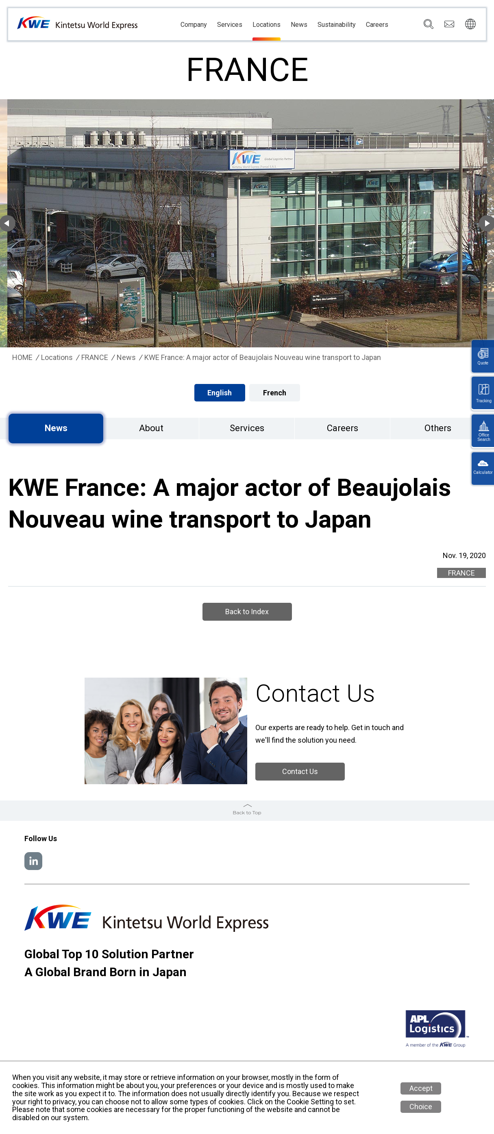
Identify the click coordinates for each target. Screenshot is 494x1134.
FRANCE (94, 357)
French (274, 392)
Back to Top (247, 812)
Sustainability (337, 25)
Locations (266, 25)
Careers (377, 25)
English (219, 392)
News (299, 25)
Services (229, 25)
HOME (22, 357)
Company (194, 25)
